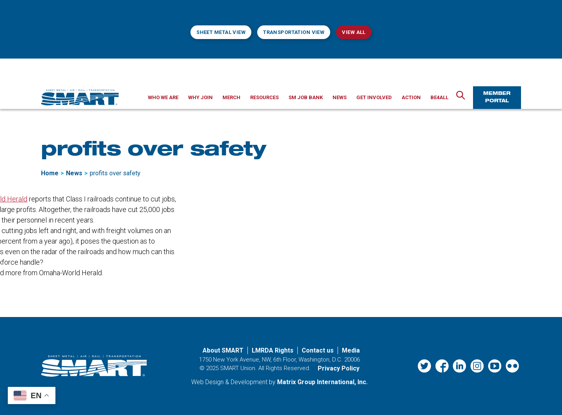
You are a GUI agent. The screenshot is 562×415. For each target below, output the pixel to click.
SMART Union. (238, 368)
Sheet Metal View (220, 32)
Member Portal (496, 97)
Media (351, 350)
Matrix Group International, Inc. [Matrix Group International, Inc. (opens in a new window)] (322, 382)
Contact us (318, 350)
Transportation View (293, 32)
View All (353, 32)
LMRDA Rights (272, 350)
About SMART (223, 350)
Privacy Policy (338, 368)
